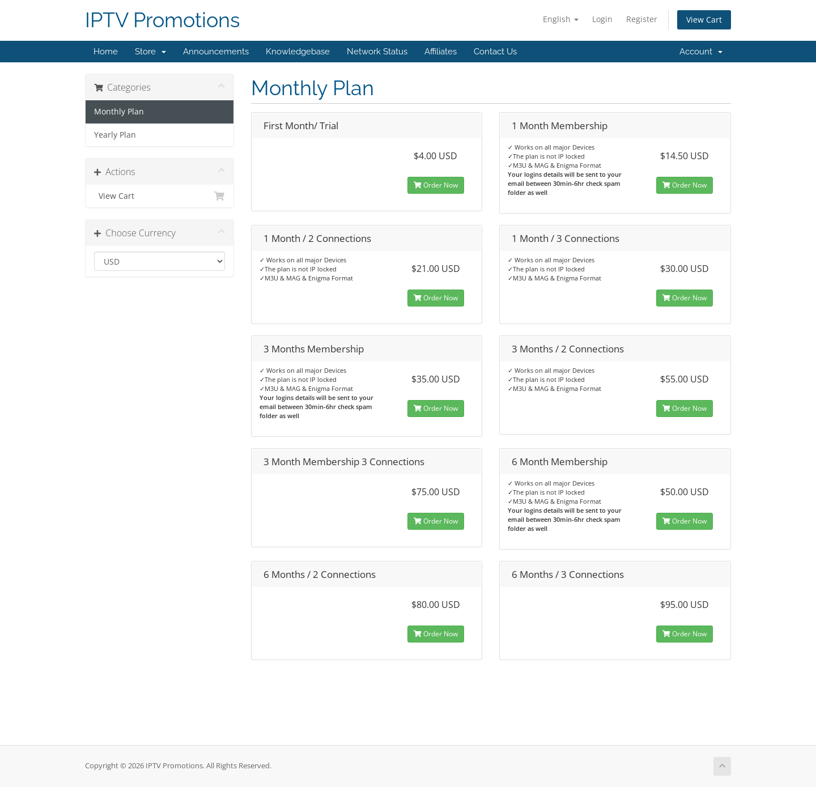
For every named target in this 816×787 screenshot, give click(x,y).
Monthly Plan (119, 112)
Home (106, 51)
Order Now (436, 185)
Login (602, 19)
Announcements (216, 51)
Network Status (377, 51)
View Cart (704, 19)
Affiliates (440, 51)
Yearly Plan (115, 135)
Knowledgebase (298, 51)
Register (641, 19)
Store (150, 51)
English (561, 19)
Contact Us (495, 51)
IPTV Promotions (162, 20)
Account (700, 51)
